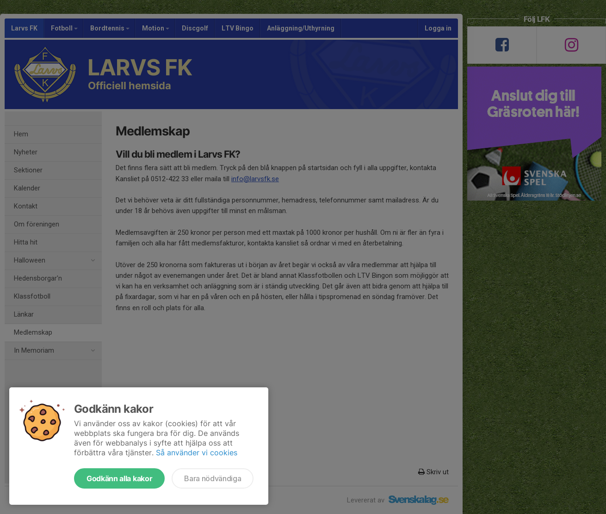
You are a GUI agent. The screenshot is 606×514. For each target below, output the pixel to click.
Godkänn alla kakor (119, 478)
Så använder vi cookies (196, 452)
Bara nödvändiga (212, 478)
